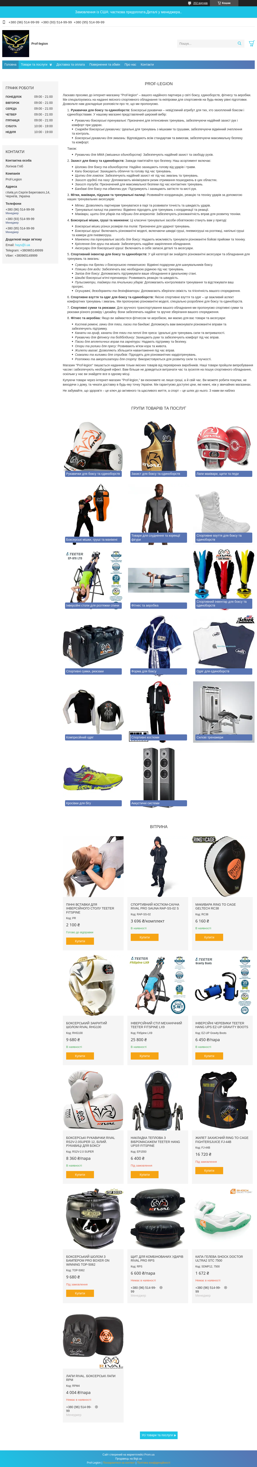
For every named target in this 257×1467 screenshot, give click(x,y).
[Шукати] (239, 44)
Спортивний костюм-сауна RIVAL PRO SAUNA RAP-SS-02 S (155, 906)
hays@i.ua (22, 245)
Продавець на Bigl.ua (128, 1458)
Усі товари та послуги (157, 1435)
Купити (80, 941)
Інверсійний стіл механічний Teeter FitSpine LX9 (156, 1025)
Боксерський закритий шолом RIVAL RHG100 (86, 1025)
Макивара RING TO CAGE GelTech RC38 (215, 906)
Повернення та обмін (104, 64)
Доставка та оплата (70, 64)
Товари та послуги (34, 64)
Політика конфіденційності (153, 1462)
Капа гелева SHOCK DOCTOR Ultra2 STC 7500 (219, 1259)
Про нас (130, 64)
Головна (10, 64)
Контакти (147, 64)
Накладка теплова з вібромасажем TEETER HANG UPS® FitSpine (155, 1141)
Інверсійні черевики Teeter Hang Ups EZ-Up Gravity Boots (221, 1025)
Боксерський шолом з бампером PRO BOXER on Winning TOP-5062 (87, 1260)
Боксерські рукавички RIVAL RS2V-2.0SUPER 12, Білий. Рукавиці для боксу (90, 1141)
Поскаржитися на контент (119, 1462)
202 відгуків (200, 3)
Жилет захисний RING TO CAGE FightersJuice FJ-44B (221, 1140)
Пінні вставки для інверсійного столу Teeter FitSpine (90, 908)
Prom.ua (149, 1454)
